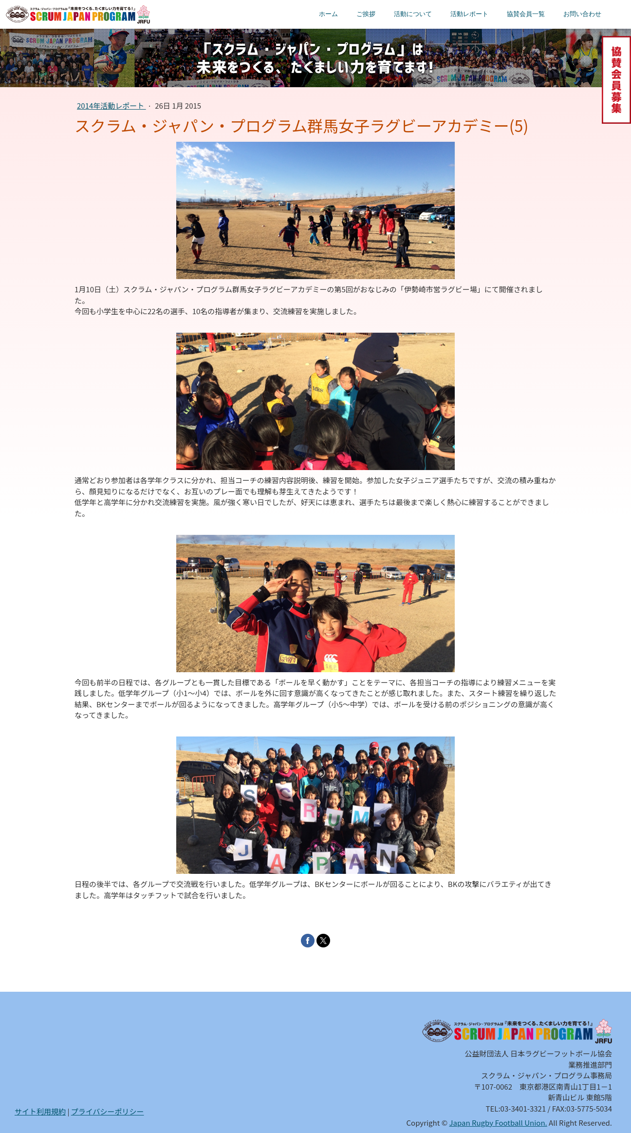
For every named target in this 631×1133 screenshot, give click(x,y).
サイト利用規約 (40, 1111)
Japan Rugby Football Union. (498, 1122)
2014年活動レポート (111, 105)
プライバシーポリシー (107, 1111)
